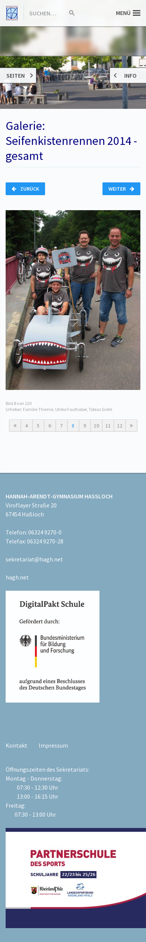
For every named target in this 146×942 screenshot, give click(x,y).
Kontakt (16, 745)
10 (96, 425)
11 (108, 425)
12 (119, 425)
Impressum (53, 745)
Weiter (121, 188)
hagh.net (17, 577)
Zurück (25, 188)
